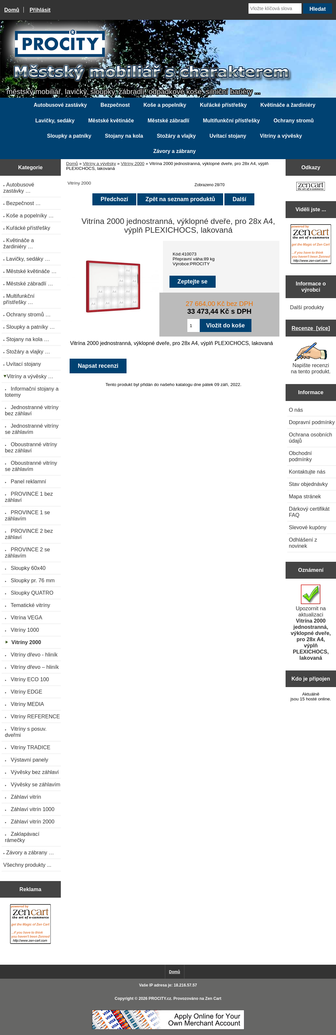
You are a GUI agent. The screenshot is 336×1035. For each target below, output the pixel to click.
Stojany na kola (124, 136)
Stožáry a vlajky (176, 136)
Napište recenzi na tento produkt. (310, 358)
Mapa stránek (305, 496)
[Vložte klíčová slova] (275, 8)
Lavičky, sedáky (54, 120)
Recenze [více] (311, 328)
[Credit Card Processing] (168, 1028)
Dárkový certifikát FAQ (309, 512)
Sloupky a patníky (69, 136)
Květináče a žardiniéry (288, 105)
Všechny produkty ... (27, 865)
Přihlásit (40, 10)
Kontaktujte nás (307, 472)
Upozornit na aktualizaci (311, 623)
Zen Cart (213, 998)
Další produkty (307, 307)
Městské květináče (111, 120)
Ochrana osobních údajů (310, 438)
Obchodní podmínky (300, 456)
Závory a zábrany (174, 151)
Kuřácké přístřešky (223, 105)
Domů (11, 10)
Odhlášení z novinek (303, 543)
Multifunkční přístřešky (231, 120)
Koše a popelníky (164, 105)
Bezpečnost (115, 105)
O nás (296, 410)
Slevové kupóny (307, 527)
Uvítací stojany (227, 136)
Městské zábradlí (168, 120)
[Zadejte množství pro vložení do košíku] (193, 325)
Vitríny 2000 (132, 163)
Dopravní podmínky (312, 422)
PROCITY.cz (160, 998)
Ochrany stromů (294, 120)
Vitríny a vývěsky (99, 163)
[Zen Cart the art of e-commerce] (30, 924)
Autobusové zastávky (60, 105)
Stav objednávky (308, 484)
